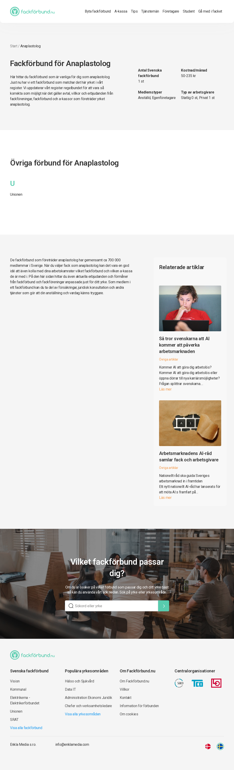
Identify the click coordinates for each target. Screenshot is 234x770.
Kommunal (18, 689)
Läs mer (165, 389)
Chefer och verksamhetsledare (88, 706)
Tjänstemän (150, 11)
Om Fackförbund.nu (134, 681)
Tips (134, 11)
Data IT (70, 689)
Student (189, 11)
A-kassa (120, 11)
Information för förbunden (139, 706)
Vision (15, 681)
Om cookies (129, 714)
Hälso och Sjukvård (79, 681)
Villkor (124, 689)
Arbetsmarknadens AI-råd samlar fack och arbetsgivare (188, 457)
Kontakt (125, 697)
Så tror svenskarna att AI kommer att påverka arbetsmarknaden (184, 345)
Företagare (170, 11)
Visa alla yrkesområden (83, 714)
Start (13, 46)
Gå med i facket (210, 11)
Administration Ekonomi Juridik (88, 697)
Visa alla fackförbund (26, 728)
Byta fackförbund (98, 11)
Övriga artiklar (168, 359)
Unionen (16, 194)
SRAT (14, 719)
